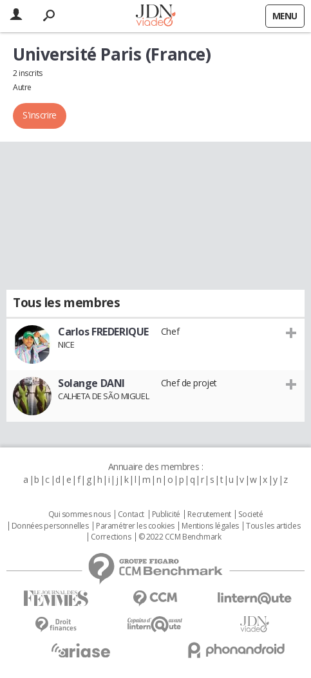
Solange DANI (91, 383)
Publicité (166, 514)
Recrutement (209, 514)
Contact (131, 514)
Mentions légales (210, 526)
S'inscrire (40, 115)
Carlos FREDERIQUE (103, 332)
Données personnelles (50, 526)
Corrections (111, 536)
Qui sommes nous (79, 514)
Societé (250, 514)
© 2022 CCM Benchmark (179, 536)
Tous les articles (273, 526)
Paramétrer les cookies (135, 526)
